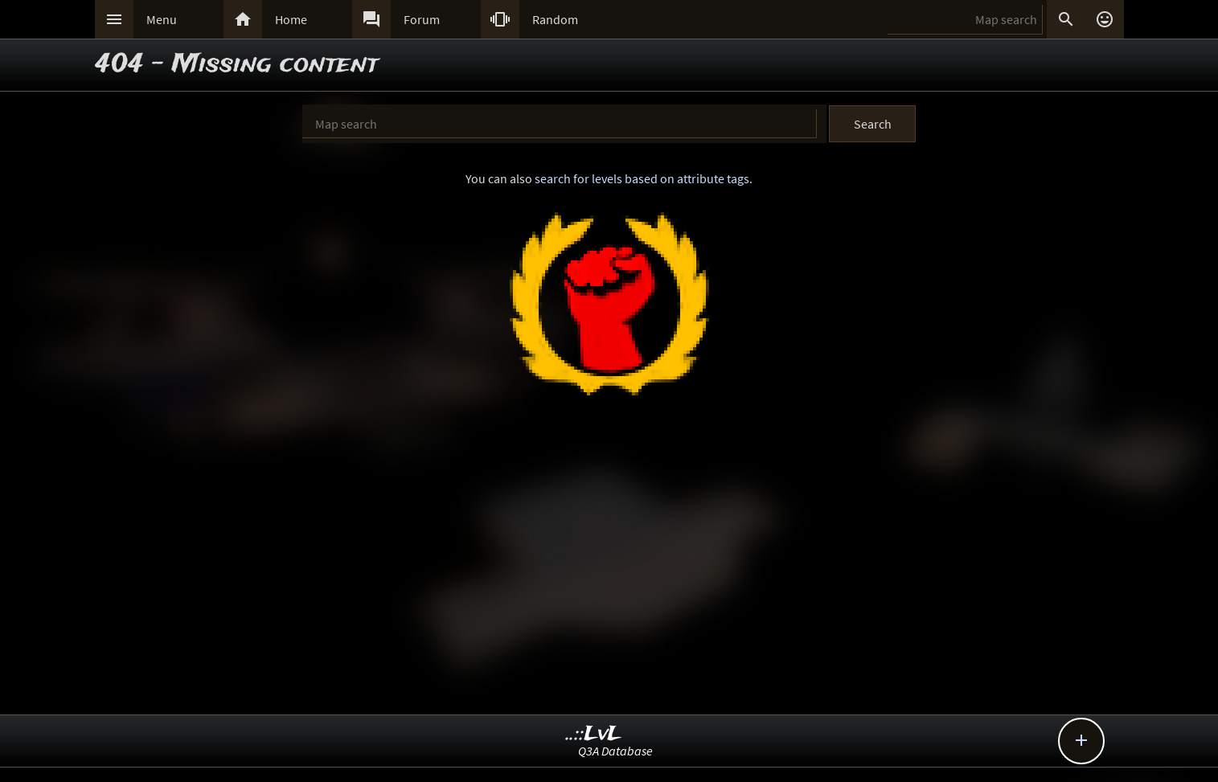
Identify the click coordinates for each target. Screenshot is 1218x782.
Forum (422, 19)
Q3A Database (615, 751)
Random (555, 19)
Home (291, 19)
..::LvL (594, 734)
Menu (161, 19)
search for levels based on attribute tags (642, 178)
